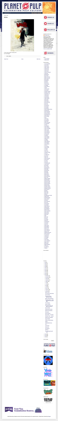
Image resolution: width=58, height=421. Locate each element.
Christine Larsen (47, 92)
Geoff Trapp (46, 118)
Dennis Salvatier (47, 112)
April (46, 286)
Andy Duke (46, 73)
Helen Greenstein (47, 122)
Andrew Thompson (47, 72)
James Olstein (46, 130)
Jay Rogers (46, 135)
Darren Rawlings (47, 102)
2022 (45, 263)
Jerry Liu (45, 145)
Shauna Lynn (46, 228)
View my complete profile (48, 48)
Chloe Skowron (47, 86)
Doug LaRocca (46, 115)
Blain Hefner (46, 75)
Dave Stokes (46, 106)
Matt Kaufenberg (47, 176)
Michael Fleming (47, 182)
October (46, 278)
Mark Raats (46, 171)
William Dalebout (47, 244)
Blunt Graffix (46, 79)
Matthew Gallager (47, 178)
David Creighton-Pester (48, 109)
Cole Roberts (46, 96)
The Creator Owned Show (49, 293)
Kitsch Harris (46, 159)
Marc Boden (46, 165)
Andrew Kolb (46, 68)
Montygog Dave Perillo (48, 195)
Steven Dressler (47, 233)
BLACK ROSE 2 (47, 313)
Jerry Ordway (46, 146)
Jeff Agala (46, 139)
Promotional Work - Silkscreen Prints (48, 297)
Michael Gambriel (47, 183)
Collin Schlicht (46, 98)
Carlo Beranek (46, 84)
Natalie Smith (46, 196)
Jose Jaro (46, 153)
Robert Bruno (46, 213)
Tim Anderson (46, 234)
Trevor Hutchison (47, 240)
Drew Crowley (46, 116)
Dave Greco (46, 104)
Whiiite (46, 321)
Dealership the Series (48, 309)
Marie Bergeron (47, 167)
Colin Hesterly (46, 97)
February (47, 289)
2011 (45, 335)
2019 (45, 266)
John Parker (47, 325)
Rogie (45, 215)
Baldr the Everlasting (48, 310)
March (46, 288)
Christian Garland (47, 91)
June (46, 284)
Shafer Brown (46, 225)
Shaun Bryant (46, 227)
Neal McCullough (47, 197)
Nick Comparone (47, 201)
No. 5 (46, 324)
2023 (45, 262)
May (46, 285)
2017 (45, 269)
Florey (45, 117)
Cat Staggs (46, 85)
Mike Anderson (46, 189)
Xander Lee (46, 245)
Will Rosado (46, 243)
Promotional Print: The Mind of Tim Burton (49, 306)
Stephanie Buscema (47, 232)
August (46, 281)
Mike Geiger (46, 191)
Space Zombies (47, 304)
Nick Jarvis (46, 202)
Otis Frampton (46, 203)
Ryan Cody (46, 216)
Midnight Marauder (47, 188)
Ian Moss (45, 124)
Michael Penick (46, 184)
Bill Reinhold (46, 74)
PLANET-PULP (46, 35)
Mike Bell (45, 190)
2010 (45, 336)
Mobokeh (45, 194)
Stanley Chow (46, 231)
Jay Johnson (46, 134)
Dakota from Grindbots (49, 317)
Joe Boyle (46, 148)
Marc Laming (46, 166)
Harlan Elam (46, 121)
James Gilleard (46, 127)
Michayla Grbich (47, 185)
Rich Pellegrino (47, 208)
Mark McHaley (46, 170)
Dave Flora (46, 103)
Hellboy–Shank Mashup (49, 320)
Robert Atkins (46, 212)
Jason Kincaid (46, 133)
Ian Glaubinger (46, 123)
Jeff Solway (46, 140)
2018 (45, 267)
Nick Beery (46, 200)
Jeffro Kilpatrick (47, 141)
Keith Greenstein (47, 158)
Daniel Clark (46, 99)
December (47, 275)
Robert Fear (46, 214)
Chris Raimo (46, 90)
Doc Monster (47, 328)
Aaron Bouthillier (47, 63)
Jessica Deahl (46, 147)
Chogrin (45, 87)
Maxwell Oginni (47, 179)
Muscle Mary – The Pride (49, 314)
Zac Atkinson (46, 246)
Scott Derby (46, 222)
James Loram (46, 129)
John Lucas (46, 151)
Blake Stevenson (47, 78)
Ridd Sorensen (46, 209)
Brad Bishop (46, 80)
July (46, 282)
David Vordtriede (47, 111)
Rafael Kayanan (47, 206)
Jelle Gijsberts (46, 142)
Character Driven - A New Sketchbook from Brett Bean (49, 300)
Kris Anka (46, 160)
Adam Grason (46, 66)
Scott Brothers (46, 221)
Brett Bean (46, 81)
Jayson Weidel (46, 58)
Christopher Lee (47, 93)
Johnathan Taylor (47, 152)
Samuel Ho (46, 220)
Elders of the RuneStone (49, 298)
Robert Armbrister (47, 210)
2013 (45, 274)
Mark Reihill (46, 172)
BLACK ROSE (47, 294)
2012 (45, 334)
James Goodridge (47, 128)
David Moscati (46, 110)
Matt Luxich (46, 177)
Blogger (49, 416)
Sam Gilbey (46, 219)
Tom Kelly (46, 238)
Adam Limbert (46, 67)
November (47, 277)
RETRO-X (46, 329)
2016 (45, 270)
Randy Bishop (46, 207)
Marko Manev (46, 173)
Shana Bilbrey (46, 226)
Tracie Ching (46, 239)
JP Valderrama (46, 154)
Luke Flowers (46, 164)
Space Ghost (47, 292)
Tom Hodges (46, 237)
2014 (45, 273)
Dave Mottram (46, 105)
